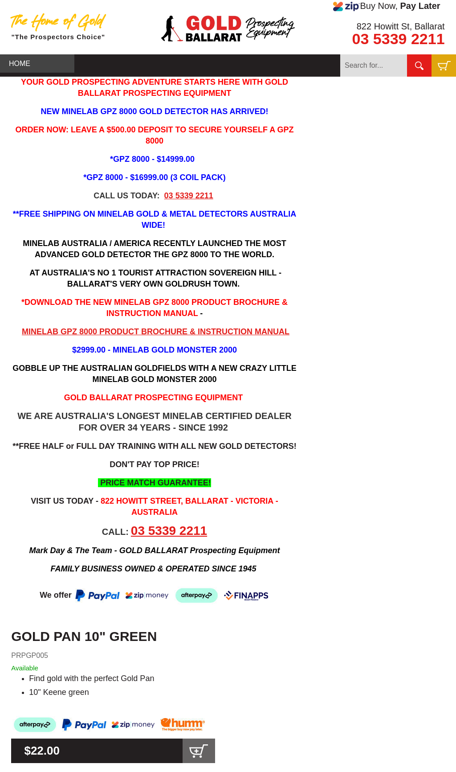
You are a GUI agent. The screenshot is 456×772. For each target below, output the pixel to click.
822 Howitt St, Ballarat (401, 26)
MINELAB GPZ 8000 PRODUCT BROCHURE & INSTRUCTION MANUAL (155, 331)
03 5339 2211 (398, 38)
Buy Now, (386, 6)
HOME (19, 63)
